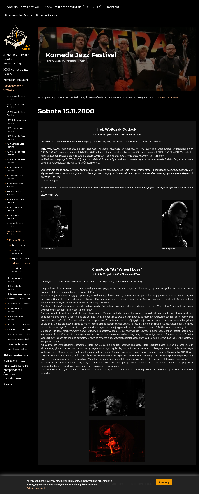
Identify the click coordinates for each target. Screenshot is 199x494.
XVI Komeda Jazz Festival (15, 217)
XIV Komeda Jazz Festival (15, 232)
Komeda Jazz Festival (22, 7)
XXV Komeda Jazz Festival (15, 145)
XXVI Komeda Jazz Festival (16, 137)
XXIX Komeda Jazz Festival (16, 113)
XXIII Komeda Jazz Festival (16, 161)
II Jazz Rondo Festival (17, 344)
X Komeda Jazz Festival (18, 299)
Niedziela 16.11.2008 (17, 270)
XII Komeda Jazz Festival (15, 287)
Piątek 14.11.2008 (20, 258)
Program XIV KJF (17, 240)
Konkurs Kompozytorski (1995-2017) (73, 7)
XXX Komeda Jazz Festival (15, 105)
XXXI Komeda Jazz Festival (16, 98)
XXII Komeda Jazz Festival (15, 169)
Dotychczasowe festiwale (13, 88)
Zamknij (164, 483)
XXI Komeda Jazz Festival (15, 177)
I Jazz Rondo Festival (17, 349)
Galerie (7, 384)
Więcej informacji (36, 489)
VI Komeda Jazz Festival (18, 324)
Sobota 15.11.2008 (21, 263)
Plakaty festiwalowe (15, 355)
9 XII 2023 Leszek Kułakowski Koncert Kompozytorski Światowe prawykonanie (15, 370)
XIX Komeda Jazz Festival (15, 193)
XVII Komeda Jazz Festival (15, 209)
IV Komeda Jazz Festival (18, 334)
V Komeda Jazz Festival (18, 329)
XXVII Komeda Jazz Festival (16, 129)
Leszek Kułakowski (50, 15)
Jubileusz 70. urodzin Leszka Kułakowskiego (16, 59)
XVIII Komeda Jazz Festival (16, 201)
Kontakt (113, 7)
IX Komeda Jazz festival (18, 304)
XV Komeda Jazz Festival (15, 225)
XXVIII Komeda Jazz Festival (16, 121)
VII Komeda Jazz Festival (15, 318)
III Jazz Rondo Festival (18, 339)
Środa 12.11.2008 (20, 246)
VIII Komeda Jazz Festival (15, 310)
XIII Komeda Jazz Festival (15, 279)
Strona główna (45, 97)
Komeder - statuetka (16, 79)
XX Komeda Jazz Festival (15, 185)
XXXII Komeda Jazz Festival (15, 71)
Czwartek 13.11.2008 (17, 252)
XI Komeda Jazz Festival (18, 294)
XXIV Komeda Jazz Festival (16, 153)
